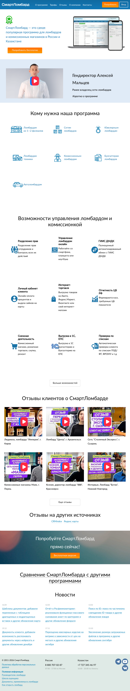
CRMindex (56, 521)
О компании (74, 5)
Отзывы (63, 5)
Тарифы (53, 5)
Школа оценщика (10, 678)
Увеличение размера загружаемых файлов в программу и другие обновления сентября (106, 636)
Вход (123, 5)
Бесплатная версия (65, 555)
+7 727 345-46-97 (87, 665)
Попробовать (110, 5)
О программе (41, 5)
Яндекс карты (71, 521)
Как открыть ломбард (12, 685)
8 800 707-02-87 (53, 665)
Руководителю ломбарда (14, 675)
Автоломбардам (33, 184)
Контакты (87, 5)
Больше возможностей (65, 383)
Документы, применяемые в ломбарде (20, 682)
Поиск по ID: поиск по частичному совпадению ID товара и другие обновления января (106, 613)
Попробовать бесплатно (25, 50)
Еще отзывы (65, 502)
